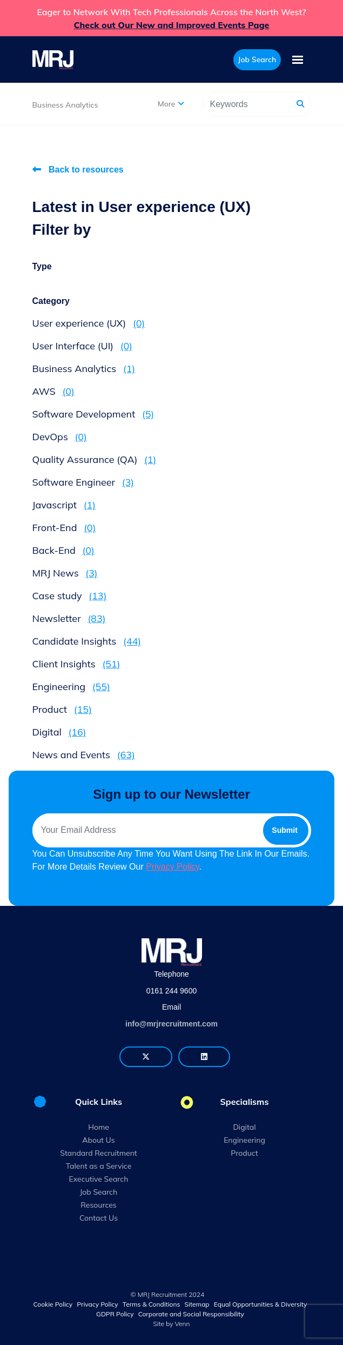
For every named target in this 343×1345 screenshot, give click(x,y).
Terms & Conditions (151, 1304)
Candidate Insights (87, 641)
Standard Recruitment (98, 1153)
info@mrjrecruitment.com (171, 1023)
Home (98, 1127)
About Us (98, 1140)
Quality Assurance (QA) (94, 459)
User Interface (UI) (82, 346)
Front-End (64, 527)
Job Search (99, 1192)
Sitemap (197, 1304)
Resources (98, 1205)
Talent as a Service (99, 1166)
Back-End (63, 550)
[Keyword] (247, 104)
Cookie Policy (53, 1304)
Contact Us (98, 1218)
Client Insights (76, 664)
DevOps (59, 436)
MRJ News (65, 573)
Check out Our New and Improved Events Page (172, 24)
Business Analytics (65, 105)
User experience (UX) (88, 323)
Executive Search (99, 1179)
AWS (53, 391)
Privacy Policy (172, 866)
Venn (182, 1324)
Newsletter (69, 618)
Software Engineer (83, 482)
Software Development (93, 414)
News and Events (83, 754)
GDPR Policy (114, 1314)
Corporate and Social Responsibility (191, 1314)
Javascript (64, 505)
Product (62, 709)
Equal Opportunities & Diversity (260, 1304)
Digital (59, 732)
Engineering (71, 686)
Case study (69, 595)
